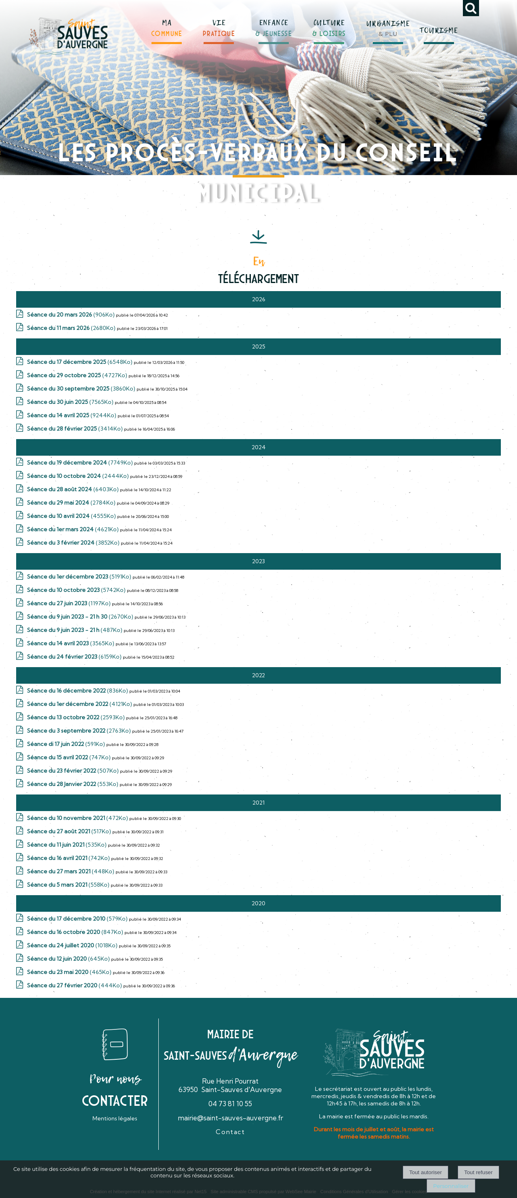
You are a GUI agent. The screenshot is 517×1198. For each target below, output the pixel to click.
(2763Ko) (79, 730)
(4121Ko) (80, 704)
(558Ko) (69, 884)
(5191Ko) (79, 576)
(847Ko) (75, 932)
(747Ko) (69, 757)
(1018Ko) (73, 945)
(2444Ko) (78, 476)
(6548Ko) (80, 362)
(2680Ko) (72, 328)
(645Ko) (69, 958)
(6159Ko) (75, 656)
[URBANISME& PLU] (388, 24)
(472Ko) (78, 818)
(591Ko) (66, 744)
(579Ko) (78, 918)
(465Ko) (70, 972)
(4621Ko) (73, 529)
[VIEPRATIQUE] (219, 25)
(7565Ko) (71, 402)
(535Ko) (67, 844)
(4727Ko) (77, 375)
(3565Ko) (71, 643)
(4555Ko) (72, 516)
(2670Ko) (81, 616)
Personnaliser (451, 1186)
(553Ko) (73, 784)
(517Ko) (69, 831)
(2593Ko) (76, 717)
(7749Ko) (80, 462)
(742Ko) (69, 858)
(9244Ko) (72, 415)
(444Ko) (75, 985)
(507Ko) (73, 770)
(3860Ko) (82, 388)
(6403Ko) (73, 489)
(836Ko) (78, 690)
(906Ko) (71, 314)
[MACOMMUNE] (167, 24)
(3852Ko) (74, 542)
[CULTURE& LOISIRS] (329, 25)
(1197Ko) (69, 603)
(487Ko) (75, 630)
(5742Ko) (77, 590)
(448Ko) (71, 871)
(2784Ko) (72, 502)
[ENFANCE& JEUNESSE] (273, 24)
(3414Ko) (75, 428)
